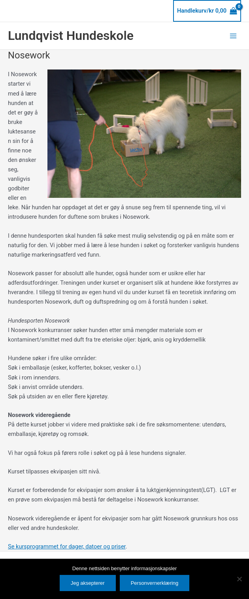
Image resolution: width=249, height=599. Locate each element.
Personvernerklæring (155, 583)
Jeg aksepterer (88, 583)
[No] (239, 579)
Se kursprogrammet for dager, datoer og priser (67, 546)
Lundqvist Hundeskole (71, 35)
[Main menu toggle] (233, 35)
